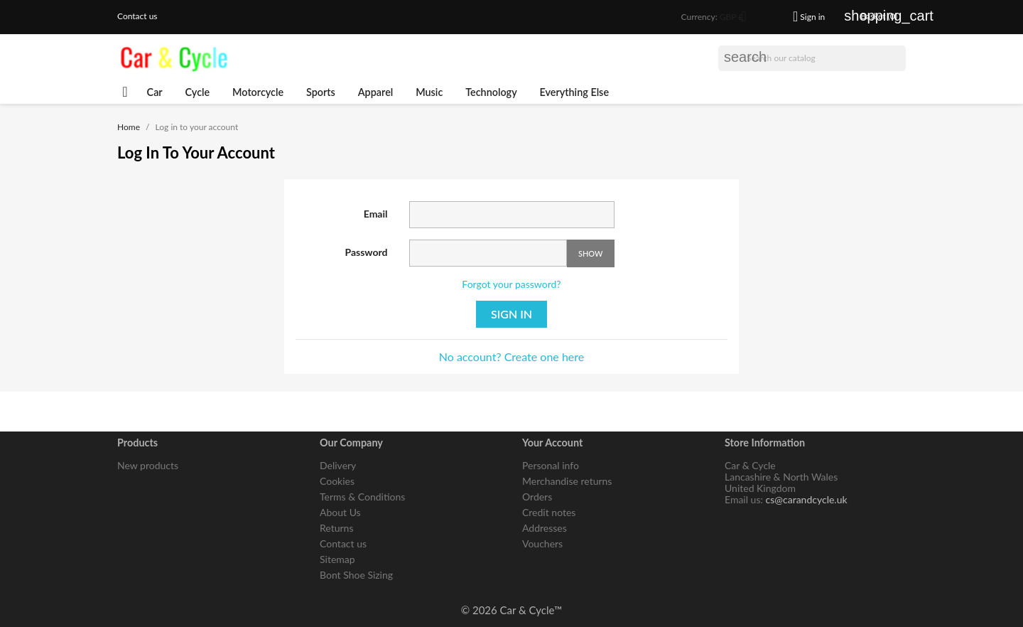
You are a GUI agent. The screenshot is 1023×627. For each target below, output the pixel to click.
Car (155, 92)
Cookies (337, 481)
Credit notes (548, 512)
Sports (320, 92)
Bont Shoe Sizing (356, 575)
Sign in (511, 314)
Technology (490, 92)
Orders (537, 497)
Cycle (197, 92)
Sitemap (337, 559)
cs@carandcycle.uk (807, 499)
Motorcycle (257, 92)
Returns (336, 528)
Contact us (137, 16)
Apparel (376, 92)
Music (429, 92)
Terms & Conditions (362, 497)
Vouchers (542, 543)
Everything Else (575, 92)
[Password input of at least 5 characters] (488, 253)
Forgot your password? (511, 284)
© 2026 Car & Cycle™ (512, 610)
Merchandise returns (567, 481)
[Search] (812, 58)
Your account (552, 442)
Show (590, 253)
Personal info (550, 465)
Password (366, 252)
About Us (340, 512)
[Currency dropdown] (738, 18)
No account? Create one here (511, 356)
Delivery (338, 465)
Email (376, 214)
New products (147, 465)
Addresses (544, 528)
